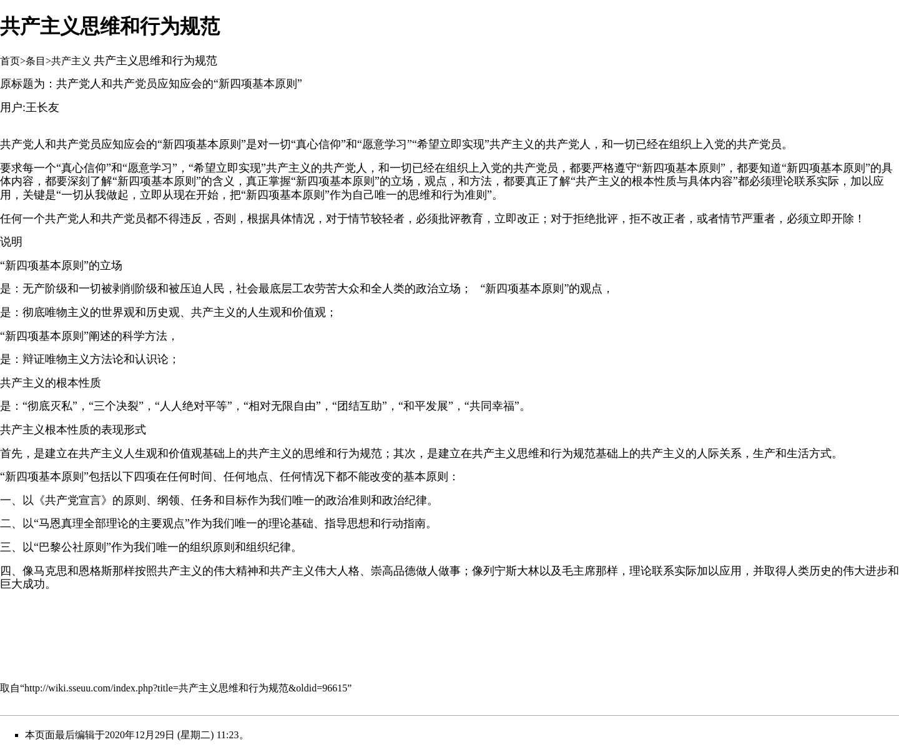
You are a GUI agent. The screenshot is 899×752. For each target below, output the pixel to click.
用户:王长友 (29, 107)
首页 (10, 61)
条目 (36, 61)
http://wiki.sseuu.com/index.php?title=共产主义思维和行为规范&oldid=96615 (185, 688)
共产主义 (71, 61)
